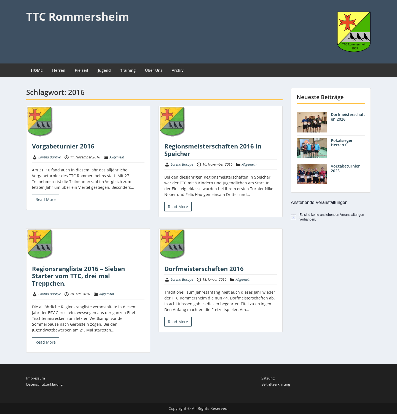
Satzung (268, 378)
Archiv (177, 70)
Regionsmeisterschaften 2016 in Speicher (212, 149)
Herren (58, 70)
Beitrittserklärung (275, 384)
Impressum (35, 378)
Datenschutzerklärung (44, 384)
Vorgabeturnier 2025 (345, 168)
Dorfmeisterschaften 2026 (348, 117)
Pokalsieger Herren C (342, 143)
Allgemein (116, 157)
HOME (37, 70)
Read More (46, 199)
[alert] (331, 217)
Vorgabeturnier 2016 (63, 146)
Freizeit (81, 70)
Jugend (104, 70)
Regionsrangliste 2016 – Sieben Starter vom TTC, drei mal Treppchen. (78, 275)
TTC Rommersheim (77, 16)
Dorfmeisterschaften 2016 (204, 268)
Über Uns (153, 70)
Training (128, 70)
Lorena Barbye (49, 157)
